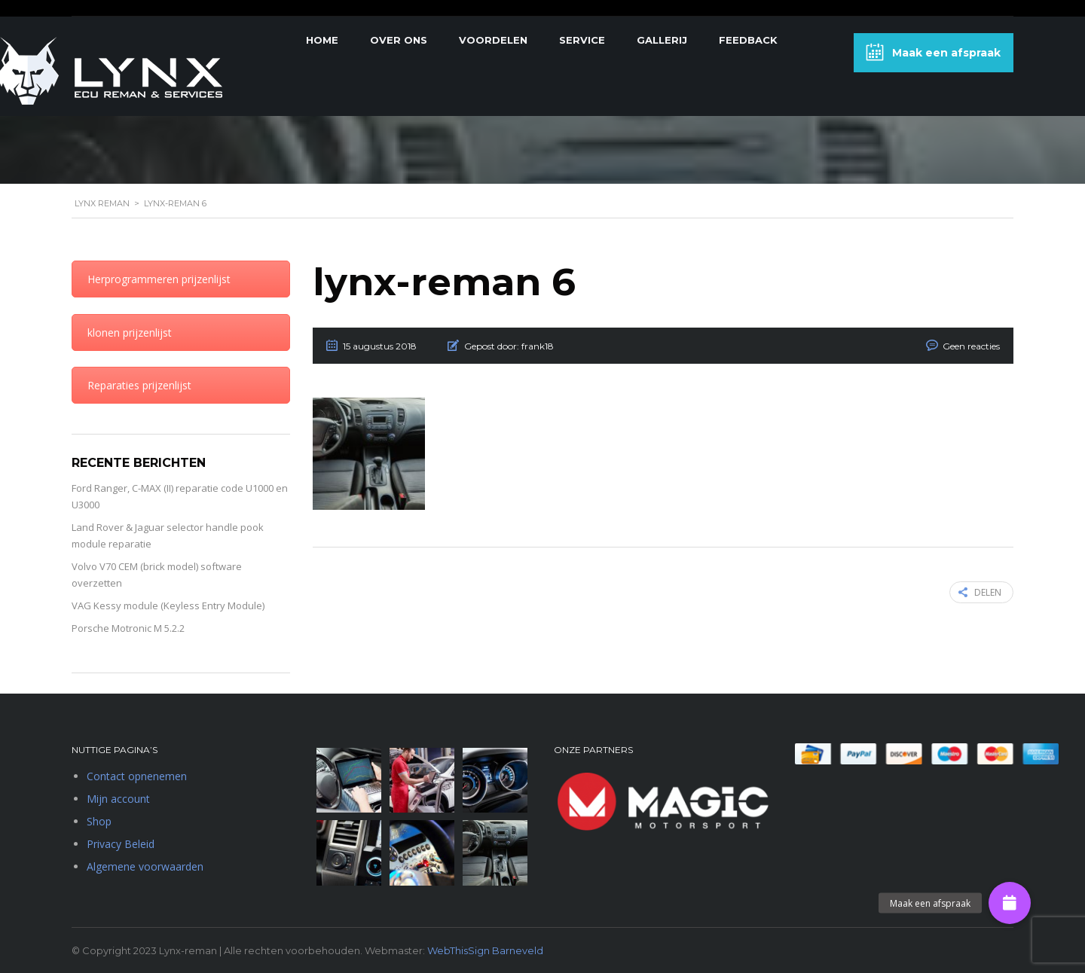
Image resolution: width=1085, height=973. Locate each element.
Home (322, 40)
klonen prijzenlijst (129, 332)
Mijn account (118, 799)
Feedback (748, 40)
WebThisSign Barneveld (485, 950)
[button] (1010, 903)
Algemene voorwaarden (145, 866)
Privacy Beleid (120, 844)
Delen (979, 592)
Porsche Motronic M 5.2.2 (128, 628)
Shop (99, 821)
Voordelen (493, 40)
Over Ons (398, 40)
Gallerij (662, 40)
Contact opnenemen (137, 776)
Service (582, 40)
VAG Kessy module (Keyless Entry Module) (168, 605)
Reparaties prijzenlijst (139, 385)
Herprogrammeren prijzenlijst (159, 279)
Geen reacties (971, 346)
